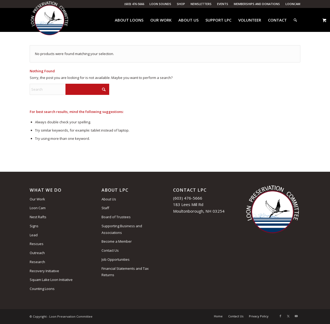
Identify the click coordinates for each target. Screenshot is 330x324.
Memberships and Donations (257, 4)
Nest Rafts (38, 216)
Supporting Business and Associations (122, 229)
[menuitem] (160, 4)
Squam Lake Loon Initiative (51, 279)
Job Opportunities (116, 259)
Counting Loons (42, 288)
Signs (34, 226)
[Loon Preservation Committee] (49, 20)
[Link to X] (288, 316)
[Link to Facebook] (280, 316)
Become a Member (117, 241)
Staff (105, 207)
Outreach (37, 252)
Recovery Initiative (44, 270)
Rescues (36, 243)
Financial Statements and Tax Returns (125, 271)
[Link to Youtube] (296, 316)
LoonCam (292, 4)
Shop (181, 4)
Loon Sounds (160, 4)
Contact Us (110, 250)
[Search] (295, 20)
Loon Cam (38, 207)
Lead (34, 235)
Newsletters (201, 4)
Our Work (37, 199)
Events (222, 4)
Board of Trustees (116, 216)
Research (37, 261)
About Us (109, 199)
